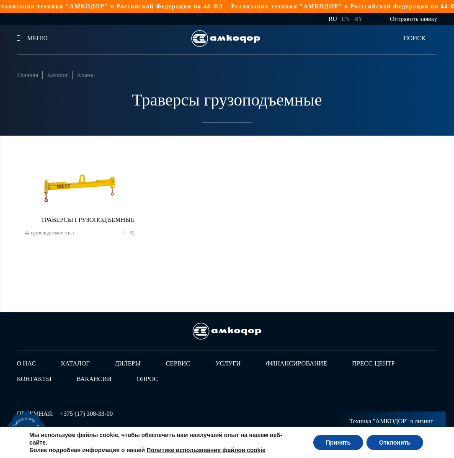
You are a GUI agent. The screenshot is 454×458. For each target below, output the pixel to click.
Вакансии (94, 379)
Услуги (228, 363)
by (358, 18)
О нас (26, 363)
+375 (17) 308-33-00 (86, 413)
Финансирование (296, 363)
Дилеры (128, 363)
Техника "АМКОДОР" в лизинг (391, 421)
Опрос (147, 379)
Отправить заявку (413, 18)
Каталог (57, 75)
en (345, 18)
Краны (86, 75)
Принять (338, 442)
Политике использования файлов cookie (206, 450)
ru (332, 18)
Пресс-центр (373, 363)
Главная (27, 75)
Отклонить (394, 442)
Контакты (34, 379)
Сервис (178, 363)
